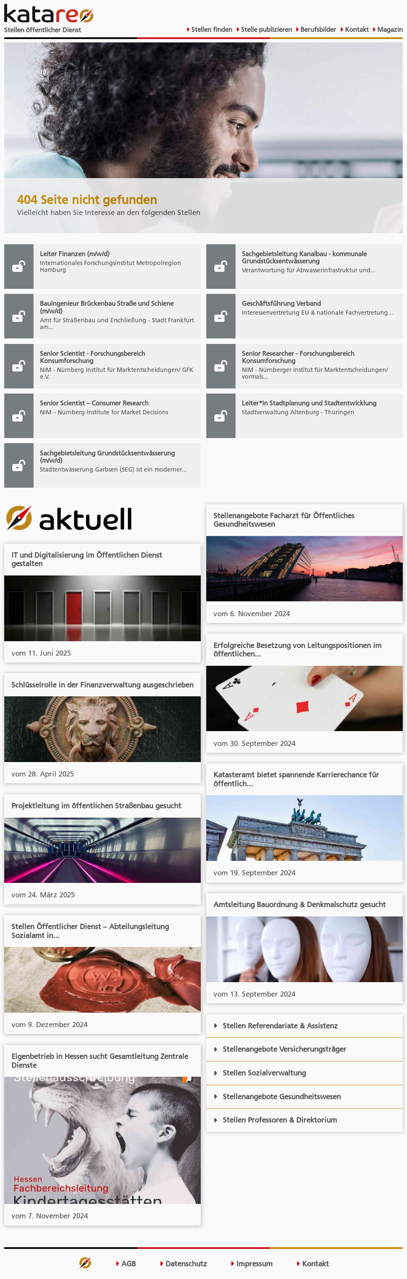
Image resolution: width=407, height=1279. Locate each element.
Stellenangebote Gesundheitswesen (277, 1096)
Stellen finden (211, 29)
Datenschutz (183, 1263)
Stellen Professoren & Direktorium (275, 1120)
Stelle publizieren (265, 29)
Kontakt (356, 29)
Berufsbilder (317, 29)
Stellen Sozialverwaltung (259, 1073)
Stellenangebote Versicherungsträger (280, 1049)
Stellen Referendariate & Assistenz (275, 1026)
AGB (125, 1263)
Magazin (389, 29)
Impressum (251, 1263)
